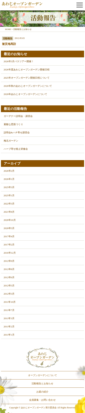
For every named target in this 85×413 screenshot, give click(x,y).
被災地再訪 (9, 43)
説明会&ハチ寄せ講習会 (17, 132)
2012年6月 (9, 277)
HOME (8, 29)
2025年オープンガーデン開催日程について (27, 77)
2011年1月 (9, 334)
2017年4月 (9, 236)
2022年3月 (9, 203)
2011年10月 (10, 302)
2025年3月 (9, 187)
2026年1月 (9, 179)
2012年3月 (9, 293)
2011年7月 (9, 310)
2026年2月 (9, 170)
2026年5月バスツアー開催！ (19, 61)
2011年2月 (9, 326)
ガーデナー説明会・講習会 (18, 116)
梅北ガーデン (11, 140)
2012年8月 (9, 269)
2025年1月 (9, 195)
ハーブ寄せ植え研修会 (16, 148)
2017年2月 (9, 244)
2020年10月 (10, 220)
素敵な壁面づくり (13, 124)
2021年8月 (9, 211)
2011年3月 (9, 318)
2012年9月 (9, 261)
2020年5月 (9, 228)
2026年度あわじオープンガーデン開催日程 (27, 69)
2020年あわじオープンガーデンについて (25, 94)
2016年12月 (10, 252)
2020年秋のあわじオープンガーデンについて (28, 86)
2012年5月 (9, 285)
